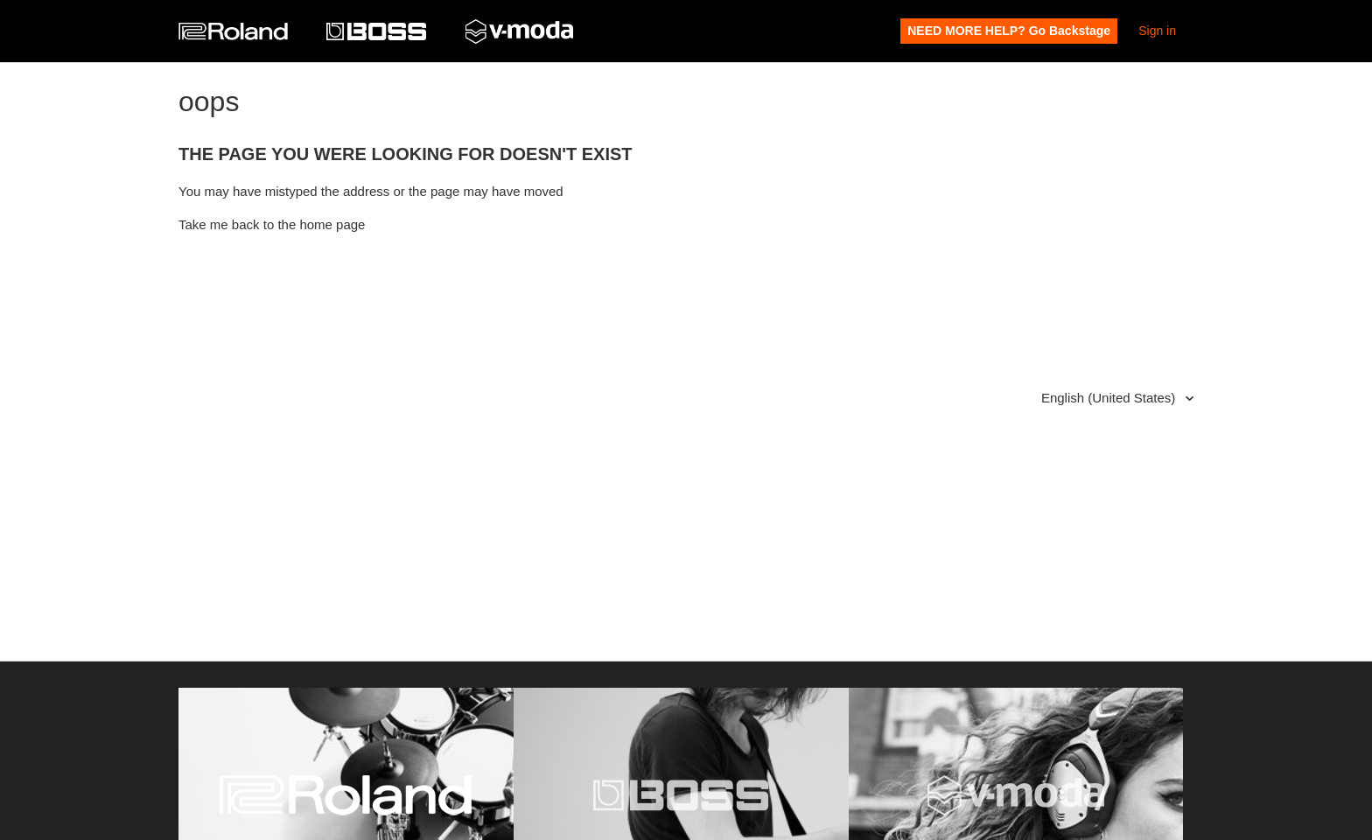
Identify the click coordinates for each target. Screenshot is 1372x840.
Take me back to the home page (271, 224)
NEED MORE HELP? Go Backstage (1008, 31)
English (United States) (1110, 397)
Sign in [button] (1157, 31)
